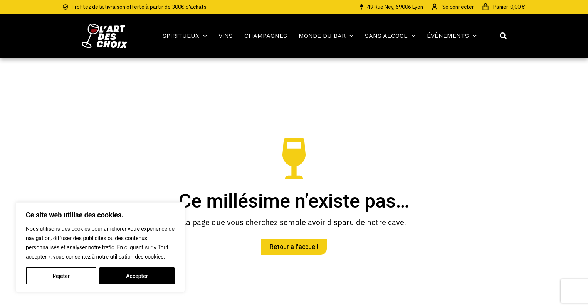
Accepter (137, 276)
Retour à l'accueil (294, 246)
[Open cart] (503, 7)
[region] (100, 247)
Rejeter (60, 276)
